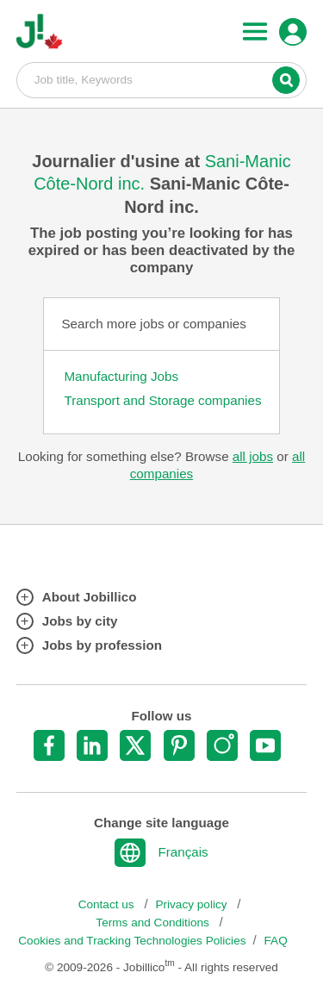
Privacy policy (192, 904)
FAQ (276, 940)
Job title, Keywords (161, 79)
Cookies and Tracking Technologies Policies (131, 940)
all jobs (253, 456)
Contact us (108, 904)
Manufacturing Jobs (121, 376)
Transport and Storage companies (162, 400)
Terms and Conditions (154, 922)
